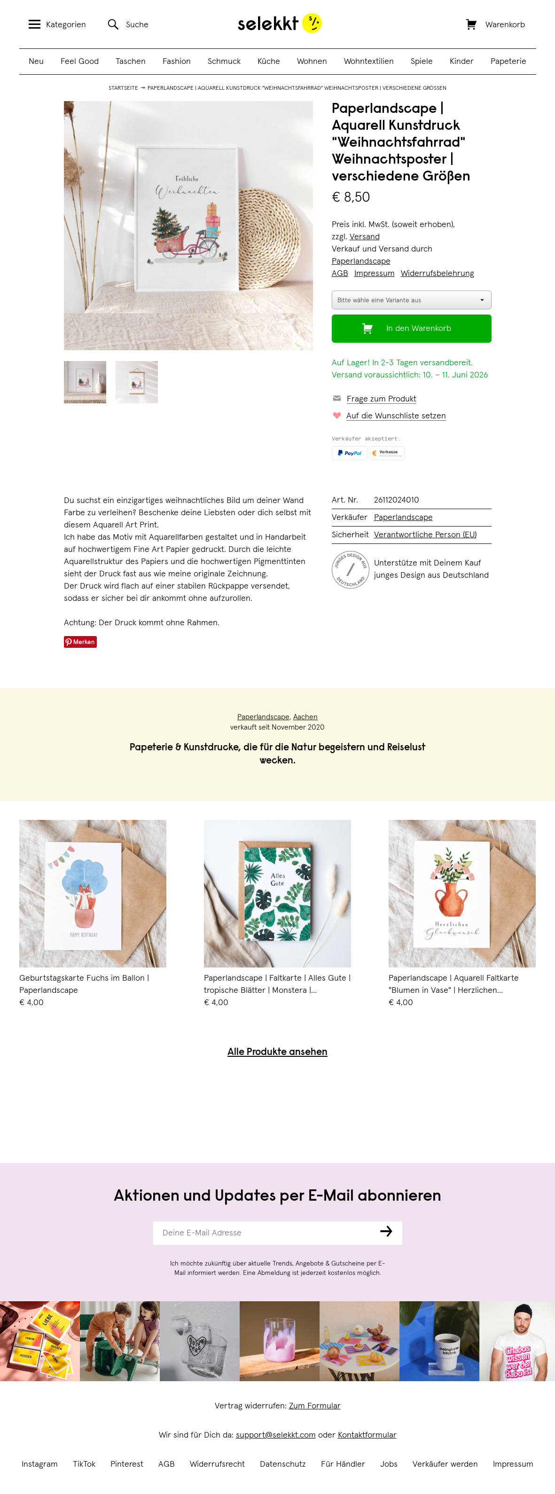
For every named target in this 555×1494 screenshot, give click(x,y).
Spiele (422, 61)
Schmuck (224, 61)
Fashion (177, 61)
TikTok (84, 1464)
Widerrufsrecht (217, 1464)
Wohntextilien (369, 61)
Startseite (123, 88)
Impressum (513, 1464)
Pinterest (126, 1464)
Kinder (462, 61)
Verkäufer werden (445, 1464)
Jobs (389, 1464)
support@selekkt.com (276, 1435)
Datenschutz (283, 1464)
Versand (365, 237)
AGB (166, 1464)
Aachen (305, 717)
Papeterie (508, 61)
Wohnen (312, 61)
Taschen (131, 61)
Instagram (40, 1464)
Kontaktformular (367, 1435)
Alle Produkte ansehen (277, 1053)
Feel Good (80, 61)
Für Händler (343, 1464)
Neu (36, 61)
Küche (269, 61)
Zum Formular (315, 1406)
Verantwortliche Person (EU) (425, 535)
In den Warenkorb (418, 328)
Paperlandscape (361, 261)
